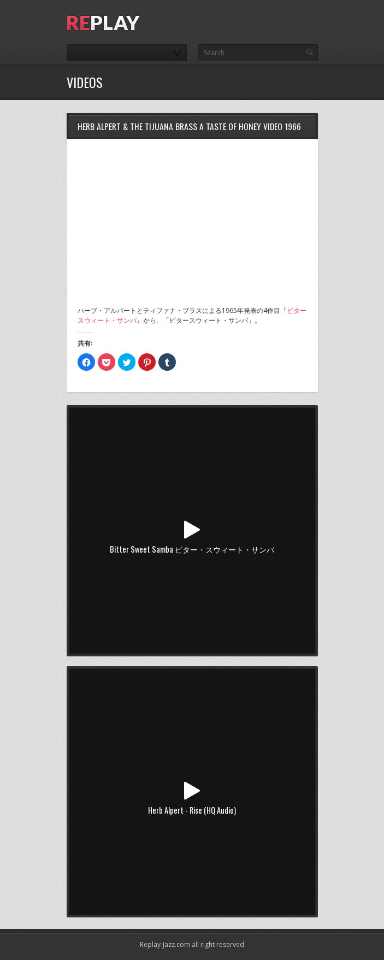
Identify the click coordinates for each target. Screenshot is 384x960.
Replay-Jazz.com (165, 944)
